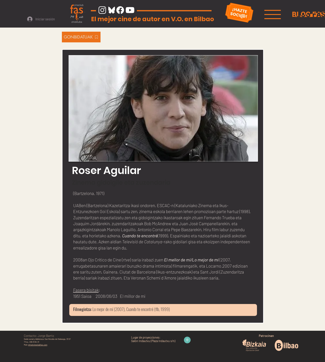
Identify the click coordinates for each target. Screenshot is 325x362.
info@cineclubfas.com (37, 344)
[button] (272, 14)
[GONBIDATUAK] (81, 37)
